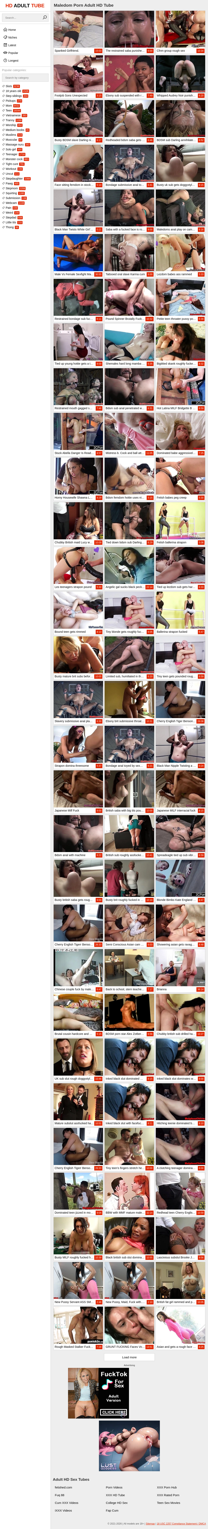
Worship (12, 125)
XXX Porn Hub (167, 1487)
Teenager (13, 154)
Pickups (12, 100)
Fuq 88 (59, 1495)
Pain (10, 207)
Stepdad (12, 217)
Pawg (10, 183)
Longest (10, 60)
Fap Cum (112, 1510)
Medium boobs (15, 130)
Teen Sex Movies (168, 1502)
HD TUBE (24, 5)
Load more (129, 1357)
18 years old (15, 91)
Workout (12, 168)
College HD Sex (117, 1502)
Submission (14, 198)
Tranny (12, 120)
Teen (11, 110)
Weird (11, 212)
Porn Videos (114, 1487)
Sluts (11, 86)
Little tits (12, 222)
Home (9, 29)
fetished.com (63, 1487)
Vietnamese (14, 115)
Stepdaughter (16, 178)
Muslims (12, 134)
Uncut (11, 173)
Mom (11, 105)
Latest (9, 45)
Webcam (13, 203)
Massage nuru (16, 144)
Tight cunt (13, 164)
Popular (10, 52)
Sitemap (150, 1523)
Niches (10, 37)
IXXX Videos (63, 1510)
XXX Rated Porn (168, 1495)
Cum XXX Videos (66, 1502)
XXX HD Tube (115, 1495)
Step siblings (15, 95)
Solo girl (12, 149)
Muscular (12, 139)
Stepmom (14, 188)
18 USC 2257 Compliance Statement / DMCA (181, 1523)
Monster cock (15, 159)
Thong (10, 227)
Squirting (13, 193)
